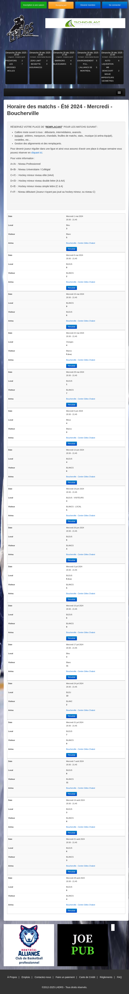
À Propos (12, 977)
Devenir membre (87, 5)
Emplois (26, 977)
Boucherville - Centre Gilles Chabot (80, 243)
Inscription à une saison (33, 5)
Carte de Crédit (87, 977)
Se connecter (115, 5)
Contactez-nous (43, 977)
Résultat (71, 249)
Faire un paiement (65, 977)
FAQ (119, 977)
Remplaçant (61, 5)
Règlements (106, 977)
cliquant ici (36, 152)
